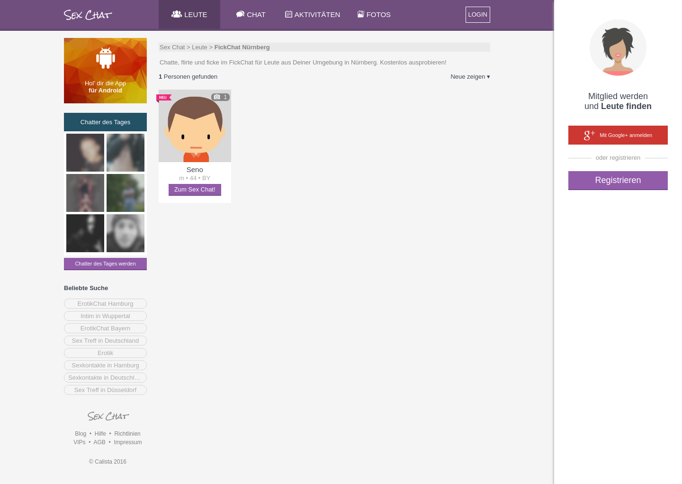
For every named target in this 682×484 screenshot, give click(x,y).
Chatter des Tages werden (105, 263)
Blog (80, 433)
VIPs (79, 442)
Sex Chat (172, 47)
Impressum (128, 442)
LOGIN (477, 14)
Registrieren (618, 180)
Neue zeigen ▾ (470, 76)
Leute (199, 47)
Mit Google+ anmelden (618, 135)
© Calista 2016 (107, 461)
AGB (99, 442)
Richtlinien (127, 433)
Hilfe (100, 433)
